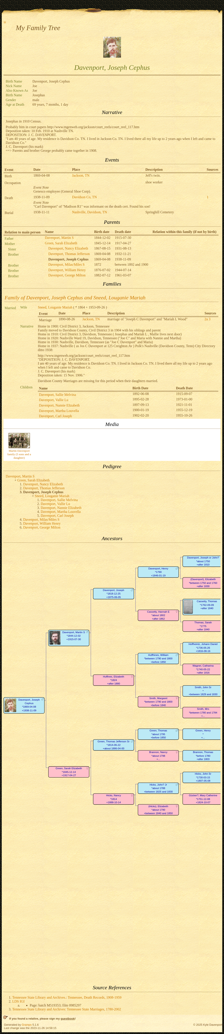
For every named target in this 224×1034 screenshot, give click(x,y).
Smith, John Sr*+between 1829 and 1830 (203, 691)
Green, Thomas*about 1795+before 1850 (158, 734)
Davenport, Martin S (59, 238)
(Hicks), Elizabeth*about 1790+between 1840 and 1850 (158, 810)
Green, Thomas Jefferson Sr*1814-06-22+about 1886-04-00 (114, 745)
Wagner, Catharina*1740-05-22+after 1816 (203, 669)
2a (206, 319)
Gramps (27, 1024)
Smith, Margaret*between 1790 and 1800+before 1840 (158, 702)
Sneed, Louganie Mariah (55, 307)
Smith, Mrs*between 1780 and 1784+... (203, 713)
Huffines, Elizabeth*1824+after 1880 (113, 680)
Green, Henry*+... (203, 734)
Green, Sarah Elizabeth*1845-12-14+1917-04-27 (69, 772)
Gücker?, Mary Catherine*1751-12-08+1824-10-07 (203, 799)
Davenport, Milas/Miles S (66, 264)
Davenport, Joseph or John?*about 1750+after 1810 (203, 561)
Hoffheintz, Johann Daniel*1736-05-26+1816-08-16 (203, 648)
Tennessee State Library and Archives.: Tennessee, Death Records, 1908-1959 (66, 997)
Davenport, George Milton (67, 275)
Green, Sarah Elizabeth (61, 243)
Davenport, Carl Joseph (55, 416)
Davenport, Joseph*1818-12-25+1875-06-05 (113, 594)
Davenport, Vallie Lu (53, 400)
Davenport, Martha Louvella (59, 411)
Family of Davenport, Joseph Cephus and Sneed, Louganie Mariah (75, 297)
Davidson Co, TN (84, 197)
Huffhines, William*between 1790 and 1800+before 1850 (158, 658)
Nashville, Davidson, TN (89, 212)
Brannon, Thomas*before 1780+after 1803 (203, 756)
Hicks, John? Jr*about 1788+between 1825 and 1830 (158, 788)
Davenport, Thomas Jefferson (69, 254)
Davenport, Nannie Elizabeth (59, 405)
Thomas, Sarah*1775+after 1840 (203, 626)
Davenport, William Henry (67, 270)
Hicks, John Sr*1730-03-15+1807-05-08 (203, 777)
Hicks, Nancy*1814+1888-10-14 (113, 799)
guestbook (68, 1018)
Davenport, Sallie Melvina (57, 394)
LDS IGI (18, 1001)
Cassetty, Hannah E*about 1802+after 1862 (158, 615)
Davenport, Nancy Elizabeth (68, 248)
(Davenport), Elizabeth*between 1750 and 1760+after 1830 (203, 583)
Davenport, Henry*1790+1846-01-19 (158, 572)
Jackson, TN (80, 175)
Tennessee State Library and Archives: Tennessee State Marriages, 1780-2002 (66, 1009)
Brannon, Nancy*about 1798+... (158, 756)
